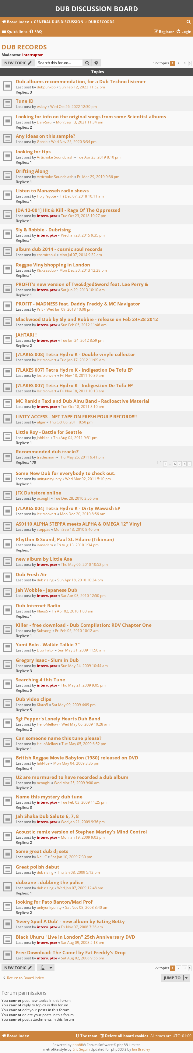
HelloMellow (47, 724)
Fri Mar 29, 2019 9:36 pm (98, 176)
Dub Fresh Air (31, 574)
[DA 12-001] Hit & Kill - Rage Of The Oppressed (68, 210)
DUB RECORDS (24, 47)
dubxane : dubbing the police (49, 882)
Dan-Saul (44, 122)
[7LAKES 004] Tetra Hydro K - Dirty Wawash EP (68, 508)
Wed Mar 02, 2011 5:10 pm (88, 478)
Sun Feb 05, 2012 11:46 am (84, 324)
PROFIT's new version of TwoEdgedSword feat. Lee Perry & (82, 284)
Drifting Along (32, 171)
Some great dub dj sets (42, 851)
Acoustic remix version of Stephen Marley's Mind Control (81, 832)
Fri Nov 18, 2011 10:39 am (82, 375)
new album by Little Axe (44, 559)
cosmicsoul (46, 254)
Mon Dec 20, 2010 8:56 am (82, 513)
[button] (189, 63)
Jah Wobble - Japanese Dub (46, 590)
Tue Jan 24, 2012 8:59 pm (82, 340)
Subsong (44, 630)
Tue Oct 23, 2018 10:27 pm (83, 215)
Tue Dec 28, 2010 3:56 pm (76, 498)
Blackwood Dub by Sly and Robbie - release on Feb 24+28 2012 (87, 319)
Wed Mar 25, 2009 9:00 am (77, 782)
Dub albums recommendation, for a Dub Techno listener (81, 81)
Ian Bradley (141, 1049)
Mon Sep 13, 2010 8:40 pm (76, 529)
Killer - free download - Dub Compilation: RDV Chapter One (84, 625)
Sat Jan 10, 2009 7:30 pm (71, 856)
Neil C (42, 856)
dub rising (45, 580)
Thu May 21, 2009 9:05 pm (83, 685)
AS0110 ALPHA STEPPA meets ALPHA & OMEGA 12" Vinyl (78, 524)
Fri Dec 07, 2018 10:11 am (82, 196)
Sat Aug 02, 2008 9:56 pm (82, 958)
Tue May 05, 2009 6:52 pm (83, 743)
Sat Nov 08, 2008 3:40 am (86, 907)
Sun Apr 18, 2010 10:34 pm (80, 580)
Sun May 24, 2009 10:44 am (84, 665)
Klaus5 (42, 611)
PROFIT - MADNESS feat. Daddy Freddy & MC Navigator (78, 304)
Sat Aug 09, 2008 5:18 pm (82, 942)
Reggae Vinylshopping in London (53, 265)
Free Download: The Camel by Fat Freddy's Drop (71, 952)
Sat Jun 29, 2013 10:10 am (83, 289)
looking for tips (33, 151)
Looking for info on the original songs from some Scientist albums (91, 116)
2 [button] (178, 63)
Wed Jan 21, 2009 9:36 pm (83, 821)
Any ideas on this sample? (45, 136)
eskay (42, 106)
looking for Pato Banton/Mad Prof (54, 902)
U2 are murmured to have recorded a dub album (72, 777)
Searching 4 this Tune (40, 679)
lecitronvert (46, 359)
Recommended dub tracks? (47, 451)
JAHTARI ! (26, 335)
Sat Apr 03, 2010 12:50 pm (83, 595)
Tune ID (24, 101)
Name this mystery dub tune (49, 797)
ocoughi (43, 498)
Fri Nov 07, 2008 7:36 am (82, 927)
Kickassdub (46, 270)
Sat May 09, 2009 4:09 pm (74, 704)
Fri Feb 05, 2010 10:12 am (77, 630)
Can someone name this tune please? (58, 738)
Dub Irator (45, 650)
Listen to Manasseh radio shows (52, 190)
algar (41, 422)
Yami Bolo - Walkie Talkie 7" (48, 644)
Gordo (42, 141)
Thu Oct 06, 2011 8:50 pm (71, 422)
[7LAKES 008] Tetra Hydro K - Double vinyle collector (75, 354)
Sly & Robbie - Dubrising (43, 230)
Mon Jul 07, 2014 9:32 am (80, 254)
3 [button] (184, 63)
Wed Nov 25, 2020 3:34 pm (73, 141)
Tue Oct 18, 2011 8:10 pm (82, 406)
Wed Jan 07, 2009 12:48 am (80, 888)
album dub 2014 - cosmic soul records (59, 249)
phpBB (77, 1044)
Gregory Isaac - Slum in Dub (47, 660)
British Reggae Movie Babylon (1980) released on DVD (77, 758)
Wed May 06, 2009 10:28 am (85, 724)
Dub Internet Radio (38, 605)
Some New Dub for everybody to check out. (65, 473)
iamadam (45, 545)
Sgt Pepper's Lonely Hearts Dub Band (58, 719)
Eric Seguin (81, 1049)
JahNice (43, 437)
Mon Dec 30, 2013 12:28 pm (83, 270)
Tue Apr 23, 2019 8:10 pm (99, 157)
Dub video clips (33, 699)
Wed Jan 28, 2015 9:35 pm (83, 235)
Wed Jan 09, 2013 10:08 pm (70, 309)
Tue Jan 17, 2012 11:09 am (82, 359)
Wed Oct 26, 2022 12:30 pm (73, 106)
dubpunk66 (46, 87)
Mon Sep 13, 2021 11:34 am (79, 122)
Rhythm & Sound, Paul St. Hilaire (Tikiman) (65, 539)
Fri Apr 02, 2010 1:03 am (72, 611)
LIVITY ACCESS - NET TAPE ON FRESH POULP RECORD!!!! (76, 416)
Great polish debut (37, 867)
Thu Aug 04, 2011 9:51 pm (75, 437)
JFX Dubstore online (38, 493)
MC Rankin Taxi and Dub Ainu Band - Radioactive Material (82, 401)
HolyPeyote (46, 196)
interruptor (32, 54)
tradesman (46, 457)
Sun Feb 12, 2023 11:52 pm (82, 87)
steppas (43, 529)
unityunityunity (49, 478)
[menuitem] (188, 22)
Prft (40, 309)
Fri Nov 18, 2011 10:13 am (82, 391)
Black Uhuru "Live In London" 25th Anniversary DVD (75, 937)
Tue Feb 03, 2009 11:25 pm (84, 802)
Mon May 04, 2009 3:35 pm (76, 763)
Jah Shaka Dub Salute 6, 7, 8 (47, 816)
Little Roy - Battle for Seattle (49, 432)
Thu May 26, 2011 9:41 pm (81, 457)
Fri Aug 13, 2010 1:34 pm (78, 545)
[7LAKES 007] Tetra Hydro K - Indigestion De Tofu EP (74, 370)
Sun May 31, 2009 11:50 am (81, 650)
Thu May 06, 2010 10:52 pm (84, 564)
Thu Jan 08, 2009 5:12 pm (78, 872)
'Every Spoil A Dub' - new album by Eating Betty (70, 921)
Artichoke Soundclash (55, 157)
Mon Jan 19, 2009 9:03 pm (83, 837)
